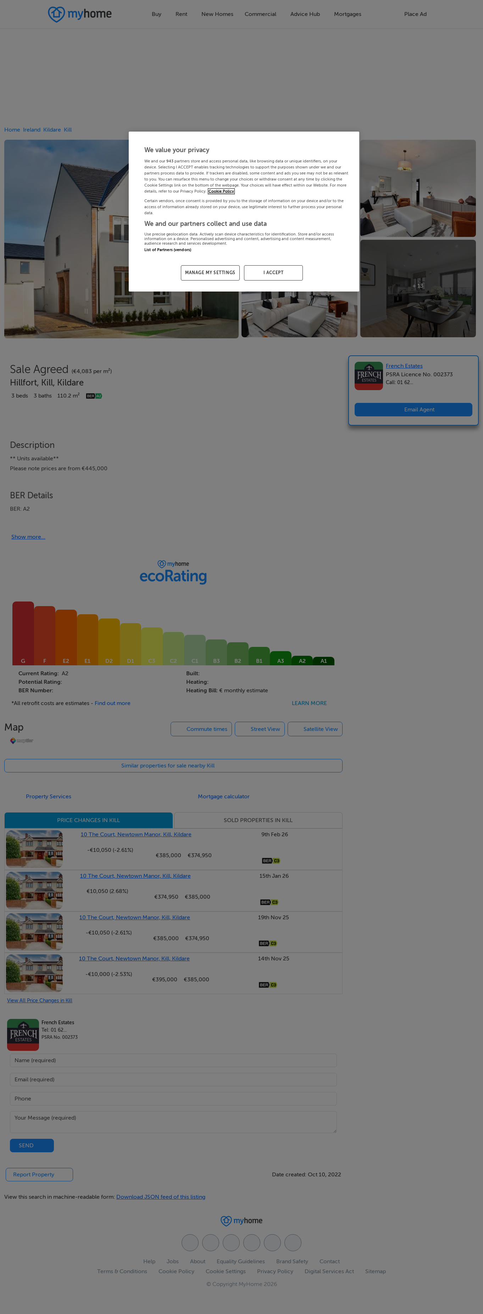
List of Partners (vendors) (167, 250)
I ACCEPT (273, 272)
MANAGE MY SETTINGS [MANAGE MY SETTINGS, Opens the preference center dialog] (210, 272)
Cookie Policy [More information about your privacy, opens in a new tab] (221, 191)
